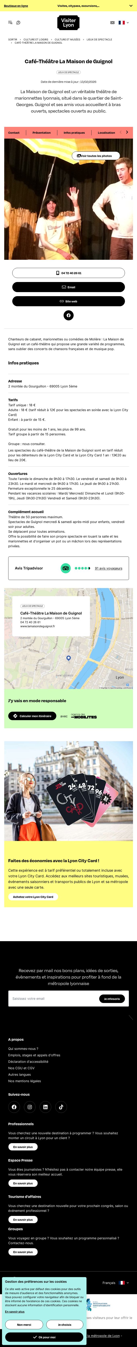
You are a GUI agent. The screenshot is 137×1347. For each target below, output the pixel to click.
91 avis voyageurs (108, 568)
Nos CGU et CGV (21, 1068)
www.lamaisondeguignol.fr (37, 626)
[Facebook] (14, 1107)
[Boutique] (112, 23)
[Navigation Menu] (10, 22)
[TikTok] (61, 1107)
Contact (14, 132)
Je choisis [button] (64, 1325)
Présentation (42, 132)
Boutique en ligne (16, 5)
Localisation (106, 132)
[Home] (68, 22)
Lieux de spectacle (99, 39)
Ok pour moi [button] (44, 1337)
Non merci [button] (24, 1325)
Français (116, 1283)
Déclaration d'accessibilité (28, 1062)
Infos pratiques (74, 132)
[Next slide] (127, 132)
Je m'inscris (112, 999)
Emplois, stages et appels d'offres (34, 1055)
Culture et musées (67, 39)
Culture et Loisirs (36, 39)
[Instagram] (30, 1107)
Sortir (12, 39)
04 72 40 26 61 (68, 273)
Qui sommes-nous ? (23, 1049)
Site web (68, 301)
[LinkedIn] (45, 1107)
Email (68, 287)
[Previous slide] (121, 132)
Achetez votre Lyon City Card (33, 897)
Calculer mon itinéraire (32, 716)
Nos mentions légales (24, 1081)
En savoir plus (23, 1147)
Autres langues (19, 1074)
